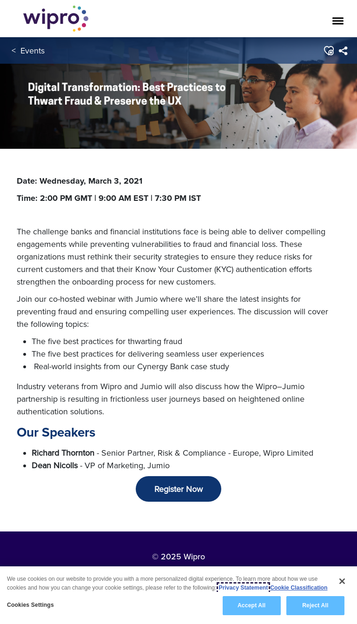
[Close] (342, 581)
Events (32, 50)
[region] (178, 595)
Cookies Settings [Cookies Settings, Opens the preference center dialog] (30, 605)
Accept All (251, 605)
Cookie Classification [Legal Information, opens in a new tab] (298, 587)
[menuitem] (343, 51)
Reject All (315, 605)
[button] (328, 51)
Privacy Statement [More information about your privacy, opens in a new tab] (243, 587)
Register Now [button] (178, 489)
